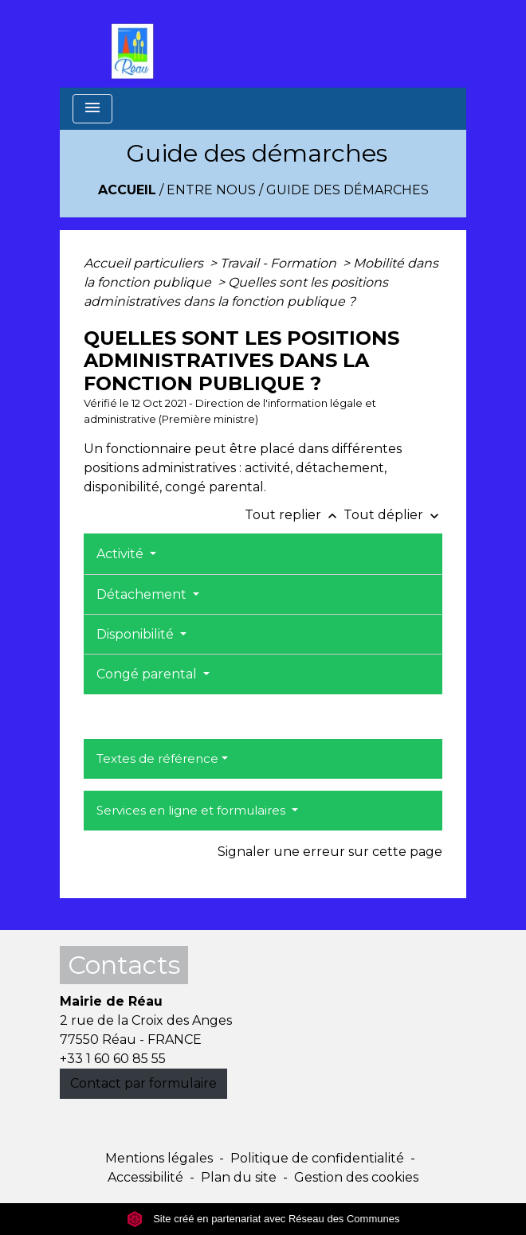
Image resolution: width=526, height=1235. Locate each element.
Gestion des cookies (356, 1177)
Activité (121, 553)
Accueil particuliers (145, 263)
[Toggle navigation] (92, 108)
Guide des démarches (347, 189)
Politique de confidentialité (317, 1158)
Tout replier (294, 514)
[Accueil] (136, 44)
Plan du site (239, 1177)
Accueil (127, 189)
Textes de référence (157, 758)
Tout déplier (392, 514)
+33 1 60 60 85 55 (113, 1058)
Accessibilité (145, 1177)
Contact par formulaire (143, 1083)
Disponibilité (136, 634)
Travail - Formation (280, 263)
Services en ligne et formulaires (192, 810)
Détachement (143, 594)
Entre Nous (211, 189)
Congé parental (148, 674)
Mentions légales (159, 1158)
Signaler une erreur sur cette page (330, 851)
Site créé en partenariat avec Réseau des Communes (263, 1219)
